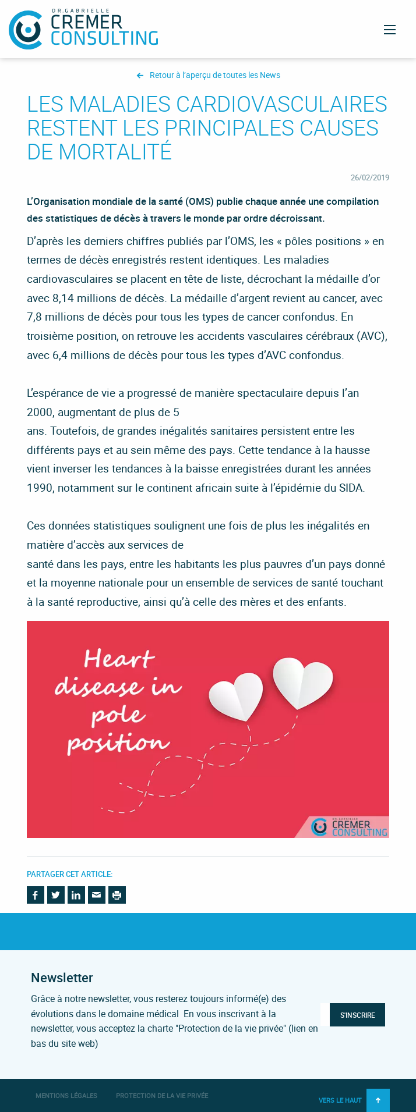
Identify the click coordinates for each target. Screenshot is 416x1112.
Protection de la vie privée (162, 1095)
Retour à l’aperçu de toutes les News (215, 75)
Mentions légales (66, 1095)
